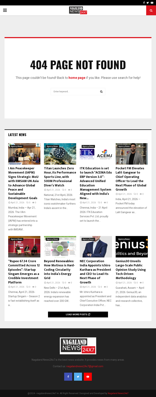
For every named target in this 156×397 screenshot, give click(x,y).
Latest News (17, 134)
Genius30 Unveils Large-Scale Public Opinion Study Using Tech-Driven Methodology (131, 270)
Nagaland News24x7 (118, 393)
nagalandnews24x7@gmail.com (84, 366)
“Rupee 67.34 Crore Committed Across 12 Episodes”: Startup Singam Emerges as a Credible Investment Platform (24, 272)
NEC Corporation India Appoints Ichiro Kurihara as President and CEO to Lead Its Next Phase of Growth (95, 272)
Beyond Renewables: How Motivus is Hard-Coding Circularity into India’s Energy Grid (59, 270)
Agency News (16, 146)
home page (77, 78)
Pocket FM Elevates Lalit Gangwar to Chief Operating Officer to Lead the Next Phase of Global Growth (131, 179)
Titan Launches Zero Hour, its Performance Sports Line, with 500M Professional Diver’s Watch (60, 177)
